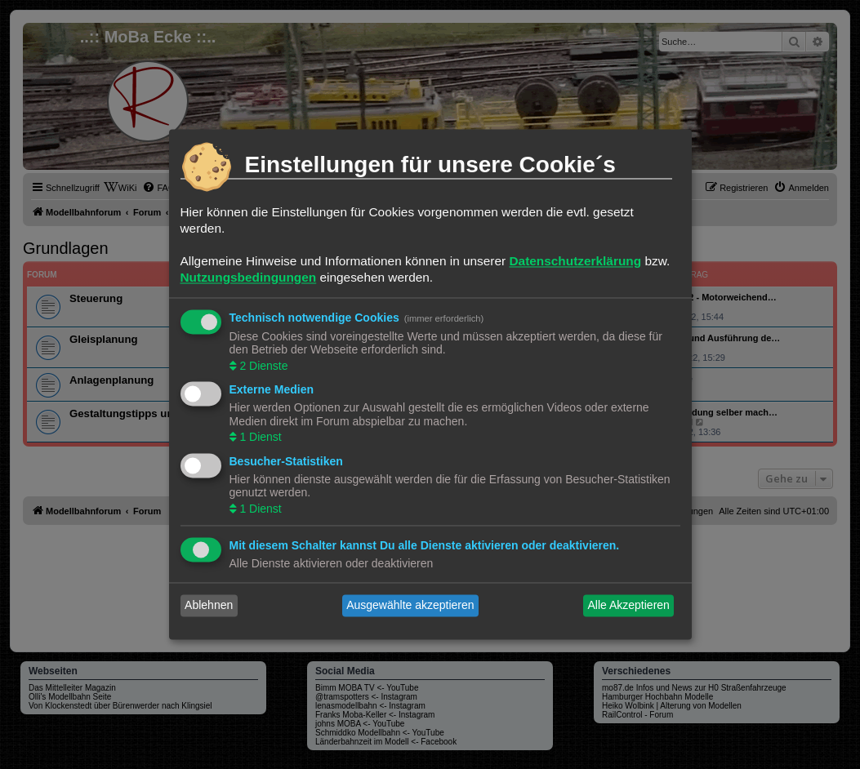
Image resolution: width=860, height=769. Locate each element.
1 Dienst (259, 437)
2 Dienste (262, 365)
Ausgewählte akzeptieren (410, 605)
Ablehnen (209, 605)
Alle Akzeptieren (628, 605)
